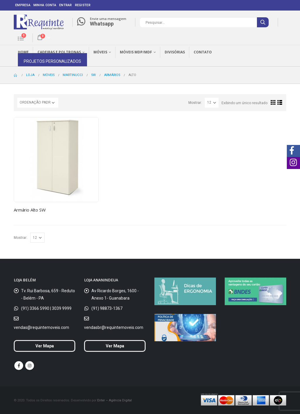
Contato (203, 52)
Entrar (65, 5)
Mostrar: (195, 103)
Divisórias (175, 52)
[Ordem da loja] (37, 103)
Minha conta (44, 5)
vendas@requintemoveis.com (41, 327)
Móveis (100, 52)
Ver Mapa (44, 346)
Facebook (18, 365)
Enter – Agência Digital (114, 400)
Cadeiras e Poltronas (59, 52)
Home (23, 52)
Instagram (29, 365)
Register (83, 5)
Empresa (22, 5)
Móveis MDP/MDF (136, 52)
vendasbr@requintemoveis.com (113, 327)
